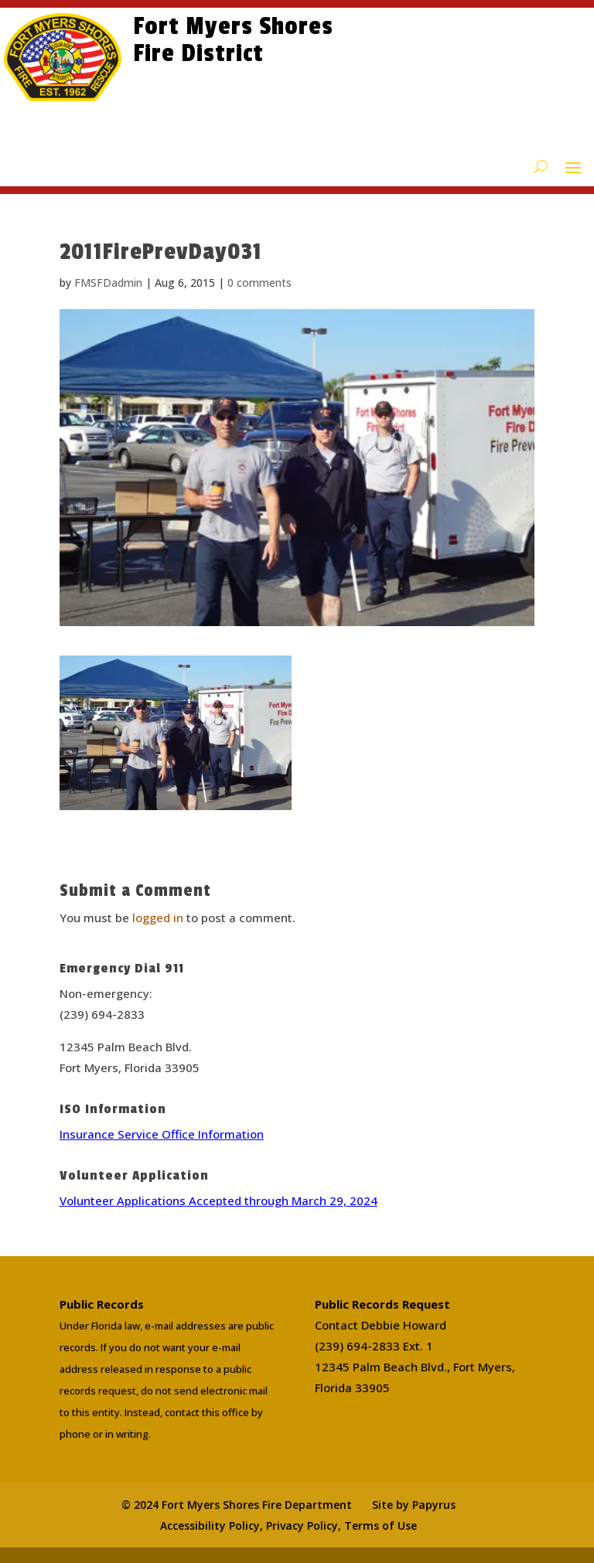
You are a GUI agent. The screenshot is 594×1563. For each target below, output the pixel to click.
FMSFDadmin (108, 282)
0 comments (259, 282)
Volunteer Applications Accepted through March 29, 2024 (218, 1200)
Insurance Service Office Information (162, 1134)
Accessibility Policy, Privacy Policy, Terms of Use (288, 1525)
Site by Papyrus (414, 1504)
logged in (157, 917)
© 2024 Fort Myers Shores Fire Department (236, 1504)
